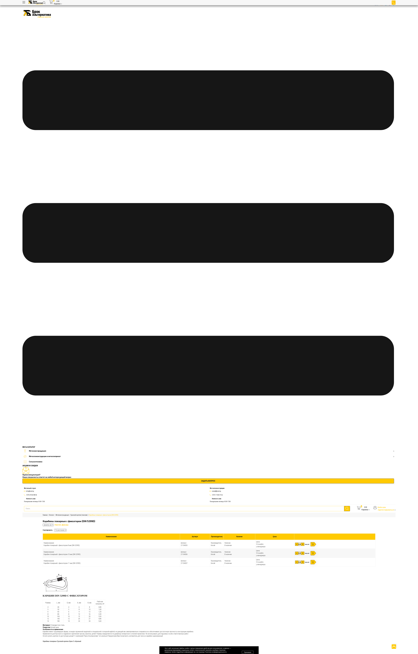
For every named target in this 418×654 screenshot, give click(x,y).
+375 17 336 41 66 (217, 495)
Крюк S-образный (75, 641)
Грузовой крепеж (63, 641)
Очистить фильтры (61, 525)
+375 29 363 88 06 (31, 495)
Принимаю (247, 650)
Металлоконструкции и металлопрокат (209, 456)
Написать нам (30, 499)
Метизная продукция (209, 451)
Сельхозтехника (33, 461)
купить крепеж (53, 636)
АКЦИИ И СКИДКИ (30, 465)
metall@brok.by (216, 491)
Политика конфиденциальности (216, 652)
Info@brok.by (30, 491)
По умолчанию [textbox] (59, 530)
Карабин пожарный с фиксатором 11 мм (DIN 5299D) (62, 563)
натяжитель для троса (137, 636)
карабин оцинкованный (154, 636)
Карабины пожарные (50, 641)
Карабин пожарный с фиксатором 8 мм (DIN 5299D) (62, 545)
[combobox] (60, 530)
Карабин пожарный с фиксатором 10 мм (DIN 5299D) (62, 554)
